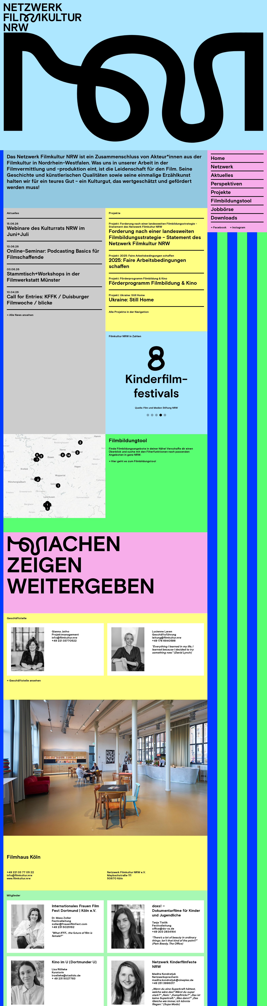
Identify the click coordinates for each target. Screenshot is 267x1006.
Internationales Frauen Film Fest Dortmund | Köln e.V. (75, 908)
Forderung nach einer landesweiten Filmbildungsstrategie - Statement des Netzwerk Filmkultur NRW (155, 237)
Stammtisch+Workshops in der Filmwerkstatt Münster (43, 277)
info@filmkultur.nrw (19, 875)
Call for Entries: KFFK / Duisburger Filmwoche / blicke (48, 300)
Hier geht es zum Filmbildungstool (133, 461)
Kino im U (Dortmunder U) (74, 962)
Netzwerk (222, 167)
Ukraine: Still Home (131, 300)
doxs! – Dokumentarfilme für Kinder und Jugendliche (176, 910)
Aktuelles (222, 175)
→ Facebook (218, 227)
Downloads (224, 218)
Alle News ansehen (21, 314)
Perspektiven (226, 184)
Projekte (221, 192)
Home (218, 158)
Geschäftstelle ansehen (25, 680)
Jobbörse (222, 209)
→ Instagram (237, 227)
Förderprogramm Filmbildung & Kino (153, 283)
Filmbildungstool (231, 201)
